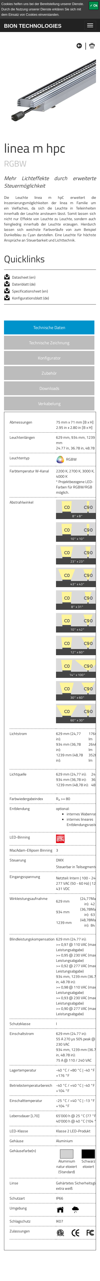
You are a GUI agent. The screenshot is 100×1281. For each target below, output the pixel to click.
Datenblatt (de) (23, 284)
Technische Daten (49, 327)
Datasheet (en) (23, 277)
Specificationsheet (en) (30, 291)
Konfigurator (49, 358)
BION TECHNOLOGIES (33, 26)
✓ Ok (94, 5)
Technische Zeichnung (49, 342)
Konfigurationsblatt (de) (30, 298)
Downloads (49, 388)
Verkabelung (49, 403)
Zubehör (49, 373)
